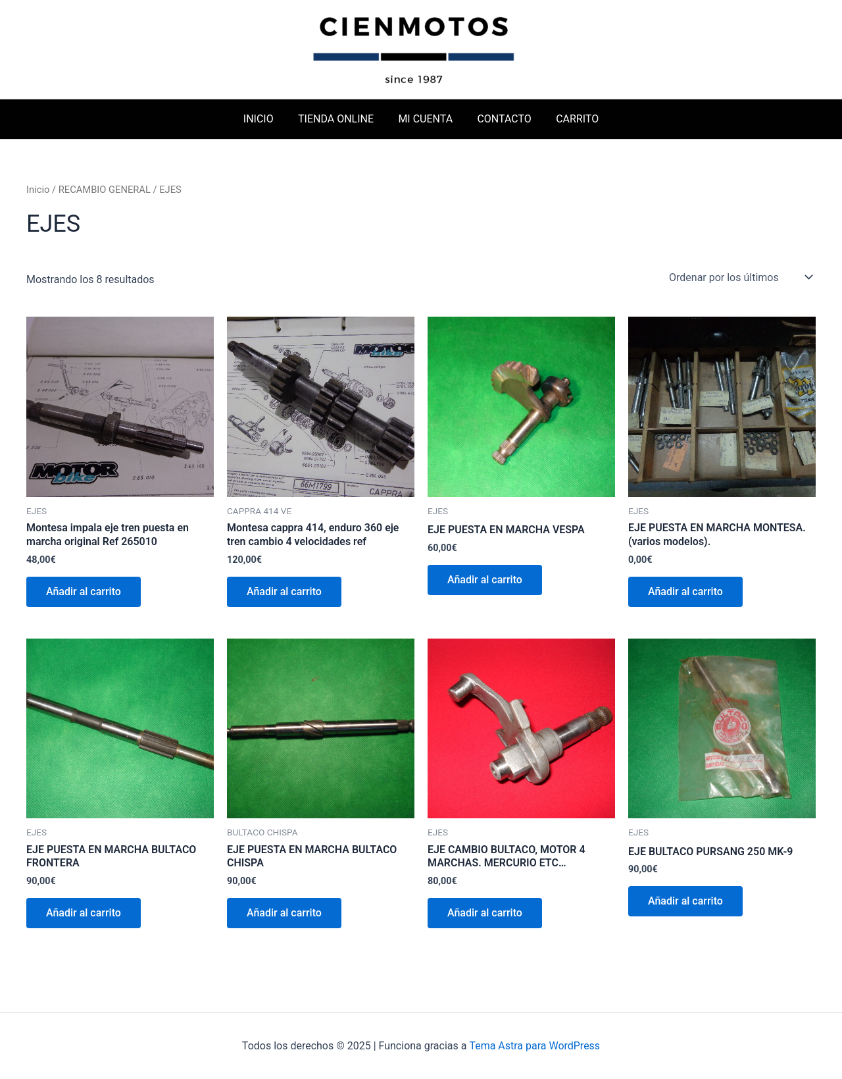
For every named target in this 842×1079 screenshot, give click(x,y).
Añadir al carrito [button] (83, 591)
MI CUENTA (425, 119)
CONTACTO (501, 119)
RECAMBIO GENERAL (105, 190)
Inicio (37, 190)
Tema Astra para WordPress (534, 1046)
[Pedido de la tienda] (740, 277)
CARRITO (570, 119)
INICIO (265, 119)
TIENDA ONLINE (339, 119)
